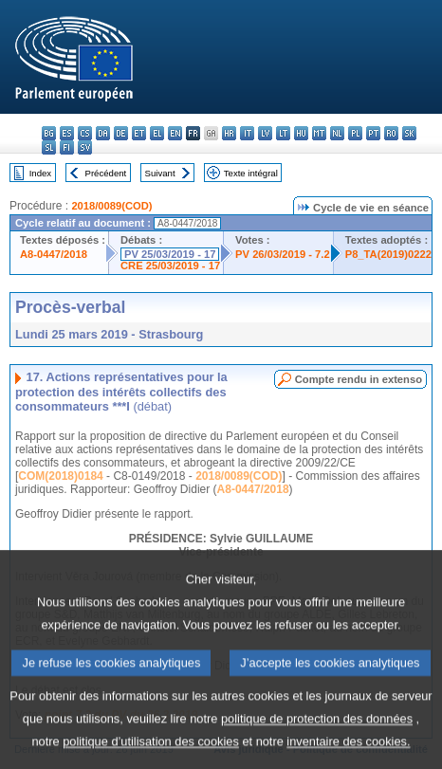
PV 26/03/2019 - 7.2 (282, 254)
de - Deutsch (121, 133)
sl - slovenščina (49, 147)
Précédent (106, 173)
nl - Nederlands (337, 133)
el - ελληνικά (157, 133)
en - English (175, 133)
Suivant (160, 173)
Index (40, 173)
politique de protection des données (317, 738)
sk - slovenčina (409, 133)
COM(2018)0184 (60, 476)
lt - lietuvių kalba (283, 133)
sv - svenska (85, 147)
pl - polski (355, 133)
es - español (67, 133)
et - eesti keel (139, 133)
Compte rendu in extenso (358, 379)
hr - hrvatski (229, 133)
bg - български (49, 133)
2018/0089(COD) (111, 205)
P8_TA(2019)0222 (388, 254)
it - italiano (247, 133)
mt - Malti (319, 133)
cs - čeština (85, 133)
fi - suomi (67, 147)
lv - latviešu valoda (265, 133)
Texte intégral (251, 173)
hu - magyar (301, 133)
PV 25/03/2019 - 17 (169, 254)
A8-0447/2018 (53, 254)
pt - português (373, 133)
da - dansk (103, 133)
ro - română (391, 133)
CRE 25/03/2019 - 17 (170, 265)
